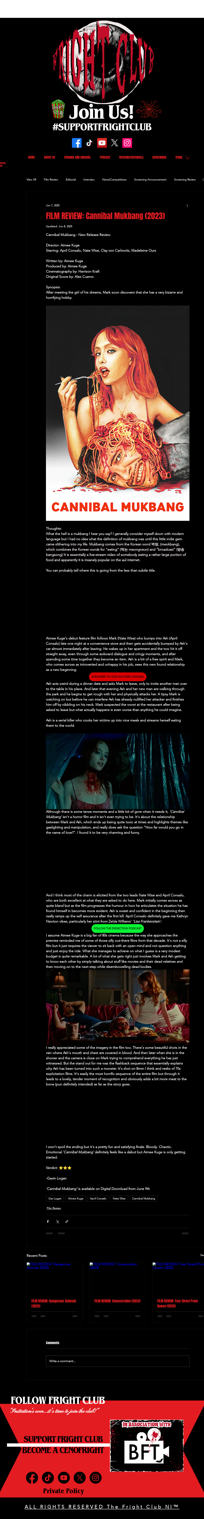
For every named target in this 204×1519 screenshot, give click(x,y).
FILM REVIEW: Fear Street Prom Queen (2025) (177, 1304)
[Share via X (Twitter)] (57, 1221)
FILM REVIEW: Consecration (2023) (117, 1301)
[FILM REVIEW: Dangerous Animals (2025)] (55, 1278)
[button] (187, 157)
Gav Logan (54, 1198)
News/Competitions (114, 179)
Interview (88, 179)
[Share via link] (67, 1221)
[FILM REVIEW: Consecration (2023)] (118, 1278)
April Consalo (98, 1198)
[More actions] (187, 205)
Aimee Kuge (75, 1198)
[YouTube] (102, 143)
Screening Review (185, 179)
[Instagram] (127, 143)
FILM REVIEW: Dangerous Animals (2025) (53, 1304)
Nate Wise (119, 1198)
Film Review (51, 179)
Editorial (71, 179)
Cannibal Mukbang (143, 1198)
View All (31, 179)
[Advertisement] (70, 8)
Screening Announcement (150, 179)
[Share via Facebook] (48, 1221)
